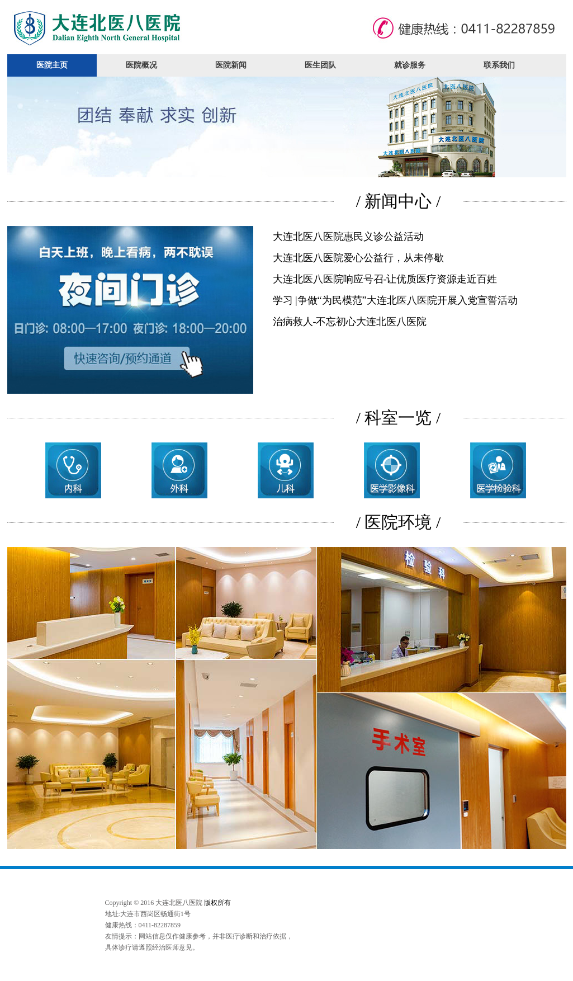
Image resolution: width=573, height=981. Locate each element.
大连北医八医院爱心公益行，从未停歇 (358, 257)
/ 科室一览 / (398, 417)
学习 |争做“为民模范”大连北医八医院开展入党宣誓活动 (395, 300)
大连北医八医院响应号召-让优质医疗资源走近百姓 (385, 279)
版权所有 (217, 903)
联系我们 (499, 65)
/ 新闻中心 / (398, 201)
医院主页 (52, 65)
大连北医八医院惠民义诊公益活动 (348, 236)
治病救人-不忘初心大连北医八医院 (350, 321)
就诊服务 (409, 65)
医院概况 (141, 65)
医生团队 (320, 65)
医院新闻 (231, 65)
